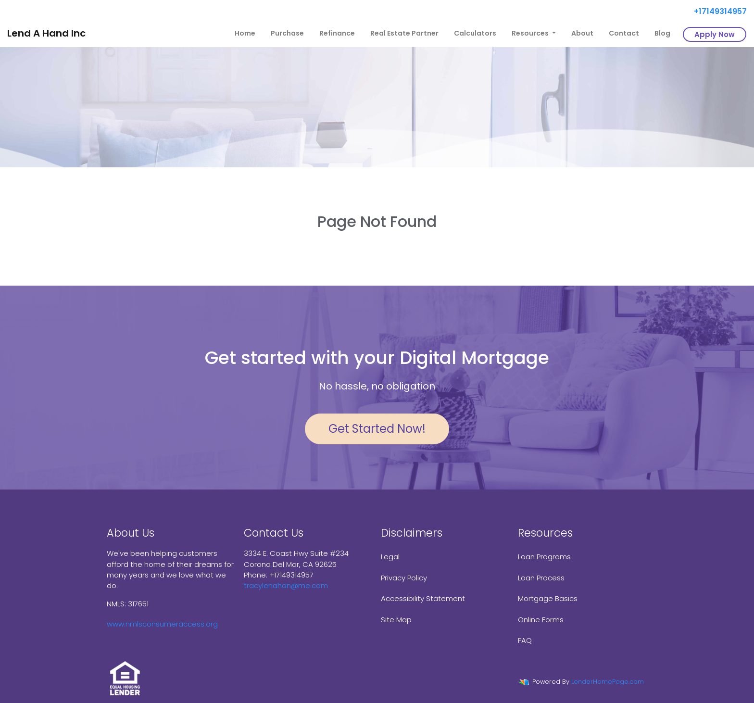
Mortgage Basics (548, 598)
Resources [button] (531, 33)
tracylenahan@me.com (286, 585)
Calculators (475, 33)
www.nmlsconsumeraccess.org (162, 624)
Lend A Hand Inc (46, 33)
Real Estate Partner (404, 33)
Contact (624, 33)
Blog (662, 33)
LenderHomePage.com (607, 682)
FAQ (525, 640)
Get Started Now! (377, 429)
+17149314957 (716, 11)
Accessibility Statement (423, 598)
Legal (390, 557)
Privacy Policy (404, 578)
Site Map (396, 620)
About (582, 33)
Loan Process (541, 578)
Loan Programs (544, 557)
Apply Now (714, 34)
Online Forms (541, 620)
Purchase (287, 33)
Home (245, 33)
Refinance (337, 33)
